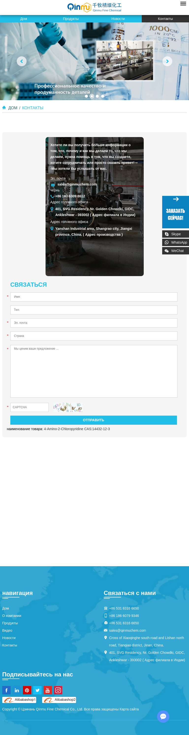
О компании (11, 616)
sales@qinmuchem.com (77, 184)
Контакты (165, 19)
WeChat (180, 250)
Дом (23, 19)
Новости (118, 19)
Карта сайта (129, 709)
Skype (176, 234)
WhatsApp (179, 242)
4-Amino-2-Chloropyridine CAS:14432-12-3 (77, 429)
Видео (7, 630)
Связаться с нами (130, 593)
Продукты (71, 19)
